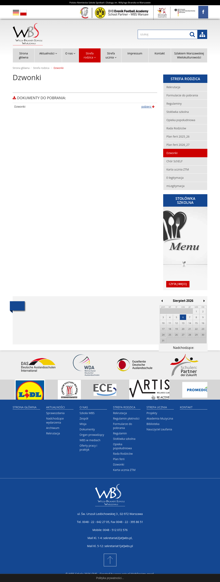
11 (170, 323)
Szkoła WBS (87, 413)
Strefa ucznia (157, 407)
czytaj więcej (178, 284)
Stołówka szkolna (177, 112)
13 (183, 323)
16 (203, 323)
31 (163, 340)
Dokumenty (87, 429)
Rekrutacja (173, 87)
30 (203, 334)
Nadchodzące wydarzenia (55, 420)
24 (163, 334)
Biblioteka (153, 424)
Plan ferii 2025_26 (177, 136)
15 (196, 323)
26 (176, 334)
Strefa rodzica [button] (90, 55)
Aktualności (55, 407)
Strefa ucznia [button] (110, 55)
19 (176, 328)
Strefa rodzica (41, 68)
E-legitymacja (175, 178)
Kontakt (160, 53)
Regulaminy (174, 103)
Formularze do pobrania (182, 95)
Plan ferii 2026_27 (177, 145)
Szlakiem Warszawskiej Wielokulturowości (189, 55)
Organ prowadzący (91, 435)
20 (183, 328)
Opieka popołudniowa (180, 120)
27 (183, 334)
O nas (83, 407)
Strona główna (23, 55)
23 (203, 328)
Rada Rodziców (176, 128)
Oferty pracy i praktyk (88, 447)
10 (163, 323)
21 (189, 328)
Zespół (83, 418)
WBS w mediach (89, 440)
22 (196, 328)
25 (170, 334)
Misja (82, 424)
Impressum (134, 53)
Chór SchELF (174, 161)
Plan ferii (118, 459)
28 (189, 334)
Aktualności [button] (48, 53)
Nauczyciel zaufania (159, 429)
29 (196, 334)
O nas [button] (70, 53)
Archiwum (52, 428)
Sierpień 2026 (183, 301)
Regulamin (120, 433)
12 (176, 323)
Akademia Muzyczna (160, 418)
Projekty (152, 413)
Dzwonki (171, 153)
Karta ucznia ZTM (177, 169)
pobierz (148, 106)
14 (189, 323)
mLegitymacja (175, 186)
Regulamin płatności (126, 418)
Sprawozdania (55, 413)
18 (170, 328)
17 (163, 328)
